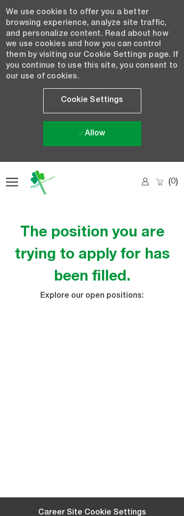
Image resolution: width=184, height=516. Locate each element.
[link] (145, 182)
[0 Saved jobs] (166, 182)
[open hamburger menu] (12, 182)
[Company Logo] (55, 182)
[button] (92, 100)
